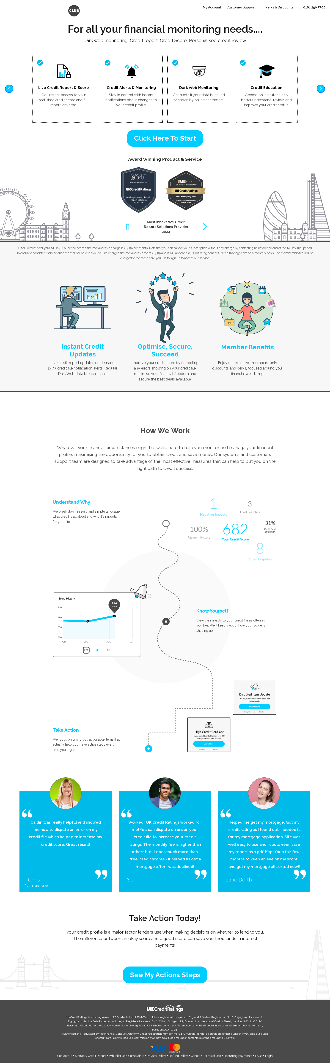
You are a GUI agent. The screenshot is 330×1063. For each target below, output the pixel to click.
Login (269, 1056)
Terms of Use (212, 1056)
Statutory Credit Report (90, 1056)
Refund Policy (178, 1056)
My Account (212, 7)
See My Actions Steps (165, 975)
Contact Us (64, 1056)
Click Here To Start (165, 138)
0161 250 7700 (312, 7)
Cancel (195, 1056)
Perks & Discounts (279, 7)
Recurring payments (238, 1056)
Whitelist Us (117, 1056)
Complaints (136, 1056)
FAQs (258, 1056)
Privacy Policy (156, 1056)
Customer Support (241, 7)
